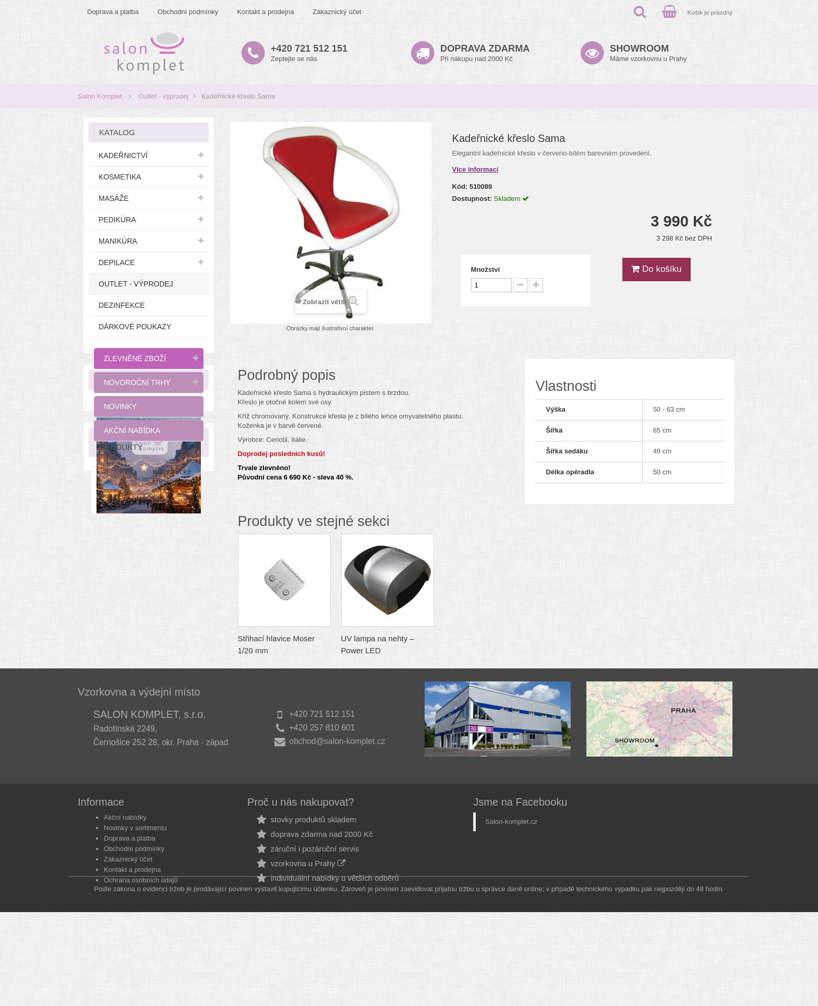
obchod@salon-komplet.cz (337, 827)
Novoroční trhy (137, 382)
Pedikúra (117, 219)
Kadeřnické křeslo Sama (174, 694)
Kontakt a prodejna (265, 12)
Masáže (114, 198)
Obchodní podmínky (188, 12)
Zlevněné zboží (135, 358)
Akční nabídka (132, 430)
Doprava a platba (113, 12)
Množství (485, 269)
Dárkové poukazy (135, 326)
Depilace (117, 262)
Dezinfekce (122, 305)
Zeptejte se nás (309, 53)
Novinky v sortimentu (135, 900)
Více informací (475, 169)
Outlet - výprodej (163, 96)
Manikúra (118, 241)
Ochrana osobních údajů (141, 952)
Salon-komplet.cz (511, 893)
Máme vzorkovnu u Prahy (648, 53)
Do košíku (656, 269)
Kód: (460, 186)
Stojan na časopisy (271, 638)
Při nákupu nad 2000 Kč (485, 53)
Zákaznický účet (337, 12)
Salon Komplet (100, 96)
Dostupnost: (472, 198)
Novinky (120, 406)
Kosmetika (120, 177)
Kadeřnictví (123, 155)
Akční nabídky (125, 889)
